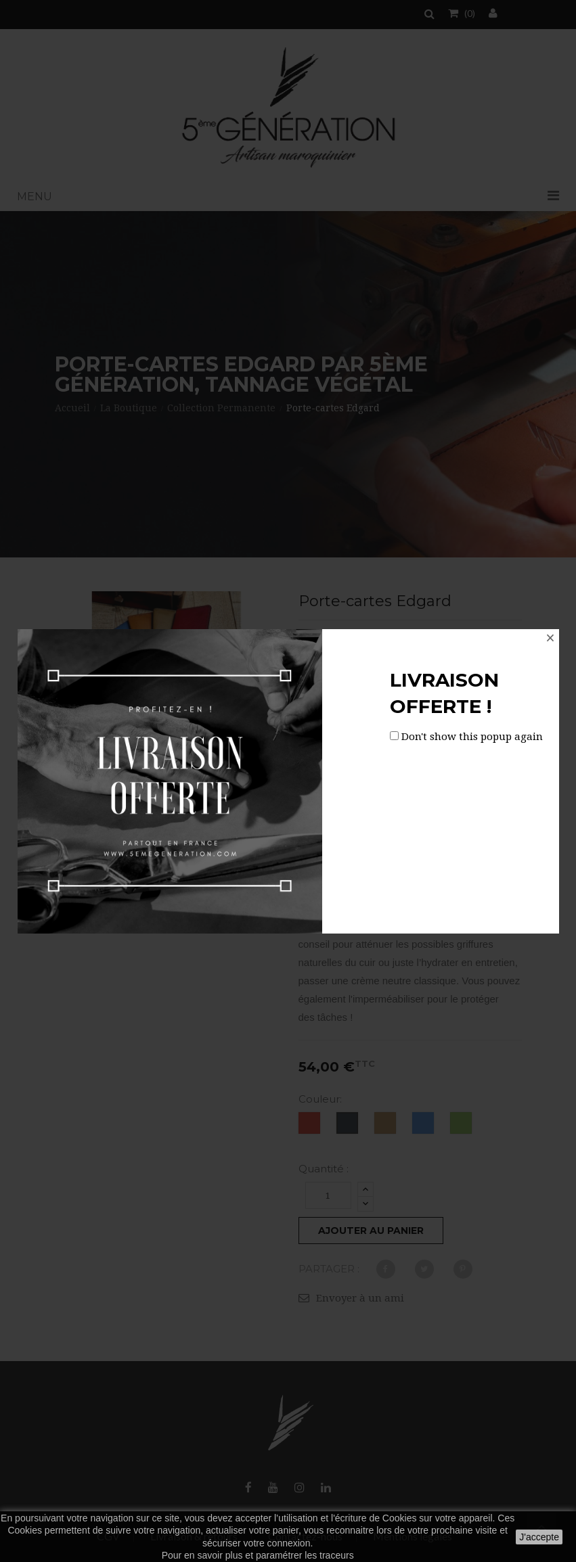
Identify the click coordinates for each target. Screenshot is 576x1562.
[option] (89, 783)
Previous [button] (65, 783)
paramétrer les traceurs (305, 1555)
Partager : (328, 1268)
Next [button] (267, 783)
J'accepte (539, 1537)
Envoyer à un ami (360, 1298)
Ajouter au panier (371, 1230)
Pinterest (462, 1269)
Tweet (424, 1269)
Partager (385, 1269)
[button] (288, 197)
